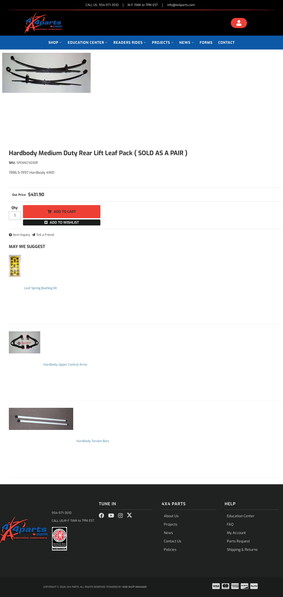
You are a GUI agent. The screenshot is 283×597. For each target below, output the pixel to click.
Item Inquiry (21, 235)
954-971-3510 (61, 513)
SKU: (12, 163)
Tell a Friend (45, 235)
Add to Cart (65, 211)
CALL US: (102, 5)
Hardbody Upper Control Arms (65, 364)
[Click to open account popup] (239, 23)
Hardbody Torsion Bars (92, 441)
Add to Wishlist (64, 222)
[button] (55, 43)
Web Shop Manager (134, 587)
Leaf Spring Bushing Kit (40, 288)
